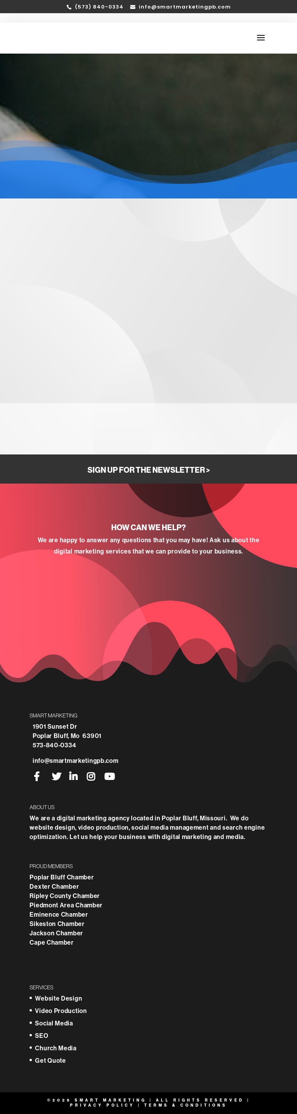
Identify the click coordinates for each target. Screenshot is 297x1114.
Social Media (54, 1023)
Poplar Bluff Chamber (62, 877)
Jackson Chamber (56, 933)
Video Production (61, 1011)
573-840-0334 (54, 745)
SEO (41, 1035)
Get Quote (50, 1060)
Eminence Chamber (59, 914)
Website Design (58, 998)
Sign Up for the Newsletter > (148, 470)
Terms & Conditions (185, 1105)
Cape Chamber (51, 942)
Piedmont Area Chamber (66, 905)
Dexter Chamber (55, 886)
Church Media (55, 1048)
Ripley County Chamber (65, 896)
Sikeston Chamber (57, 924)
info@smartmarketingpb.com (76, 760)
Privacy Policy (102, 1105)
